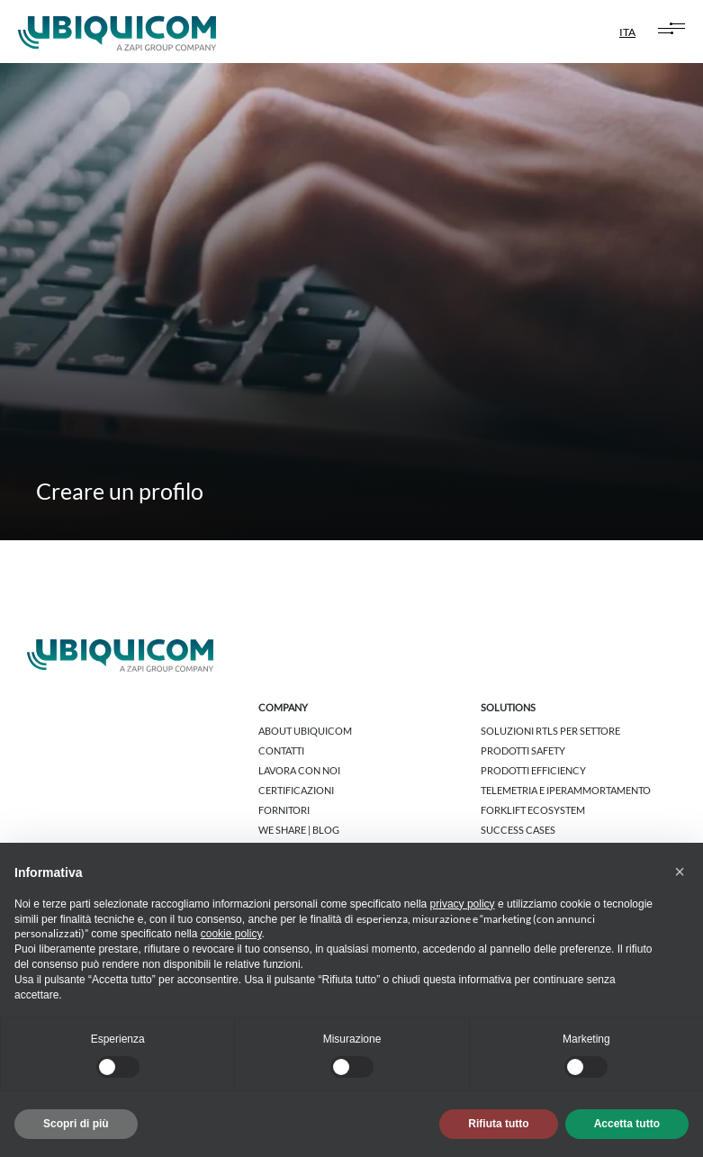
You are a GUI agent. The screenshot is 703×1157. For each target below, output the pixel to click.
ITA (627, 32)
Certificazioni (296, 790)
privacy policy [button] (462, 904)
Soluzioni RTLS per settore (550, 731)
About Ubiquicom (305, 731)
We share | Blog (298, 830)
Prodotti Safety (523, 750)
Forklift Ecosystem (533, 810)
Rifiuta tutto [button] (498, 1123)
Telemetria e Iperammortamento (566, 790)
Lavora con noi (299, 770)
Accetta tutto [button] (627, 1123)
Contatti (281, 750)
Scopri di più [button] (76, 1123)
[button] (679, 871)
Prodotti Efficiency (533, 770)
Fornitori (284, 810)
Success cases (518, 830)
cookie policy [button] (231, 933)
